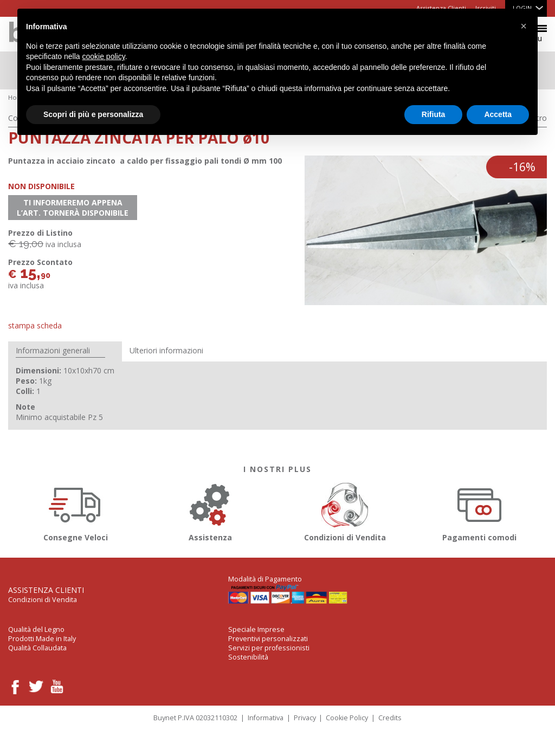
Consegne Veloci (75, 510)
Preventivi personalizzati (268, 638)
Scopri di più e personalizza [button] (93, 114)
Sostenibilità (248, 657)
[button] (523, 26)
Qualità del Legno (36, 629)
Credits (390, 717)
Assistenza (210, 510)
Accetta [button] (498, 114)
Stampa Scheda (35, 325)
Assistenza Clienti (46, 590)
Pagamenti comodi (479, 510)
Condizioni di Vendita (345, 510)
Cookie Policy (347, 717)
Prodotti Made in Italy (42, 638)
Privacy (305, 717)
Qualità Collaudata (37, 648)
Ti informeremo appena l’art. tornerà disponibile (72, 207)
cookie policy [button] (103, 56)
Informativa (265, 717)
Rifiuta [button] (434, 114)
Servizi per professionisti (268, 648)
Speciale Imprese (256, 629)
